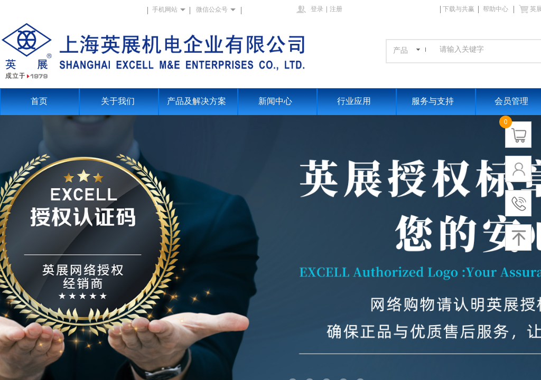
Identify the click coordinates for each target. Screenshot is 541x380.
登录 (317, 9)
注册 (336, 9)
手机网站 (165, 9)
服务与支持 (433, 101)
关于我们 (118, 101)
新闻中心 (275, 101)
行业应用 (354, 101)
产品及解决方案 (196, 101)
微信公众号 (212, 9)
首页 (39, 101)
